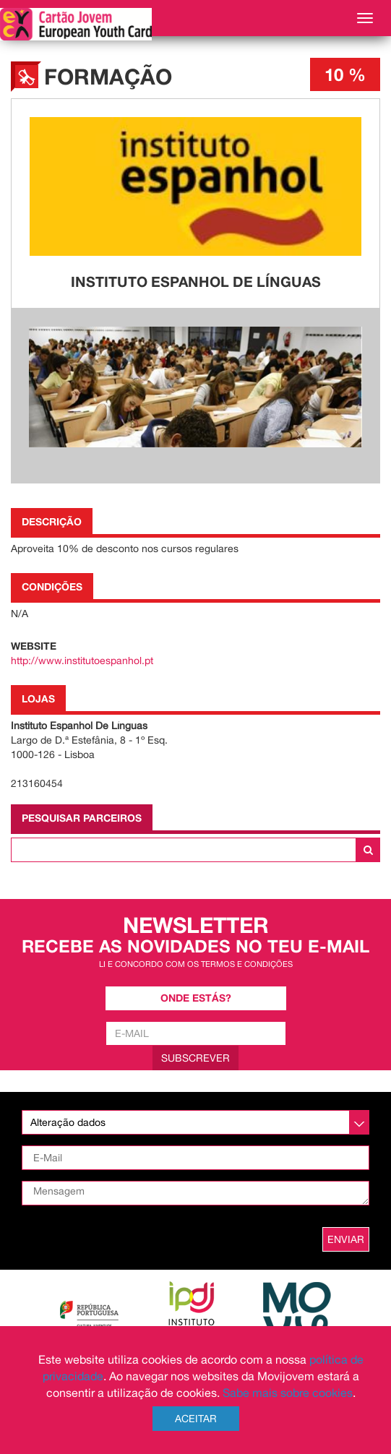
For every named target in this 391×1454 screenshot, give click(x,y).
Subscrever (195, 1058)
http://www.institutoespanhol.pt (82, 660)
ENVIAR (345, 1239)
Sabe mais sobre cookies (288, 1392)
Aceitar (196, 1418)
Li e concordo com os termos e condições (196, 963)
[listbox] (195, 1122)
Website (33, 646)
